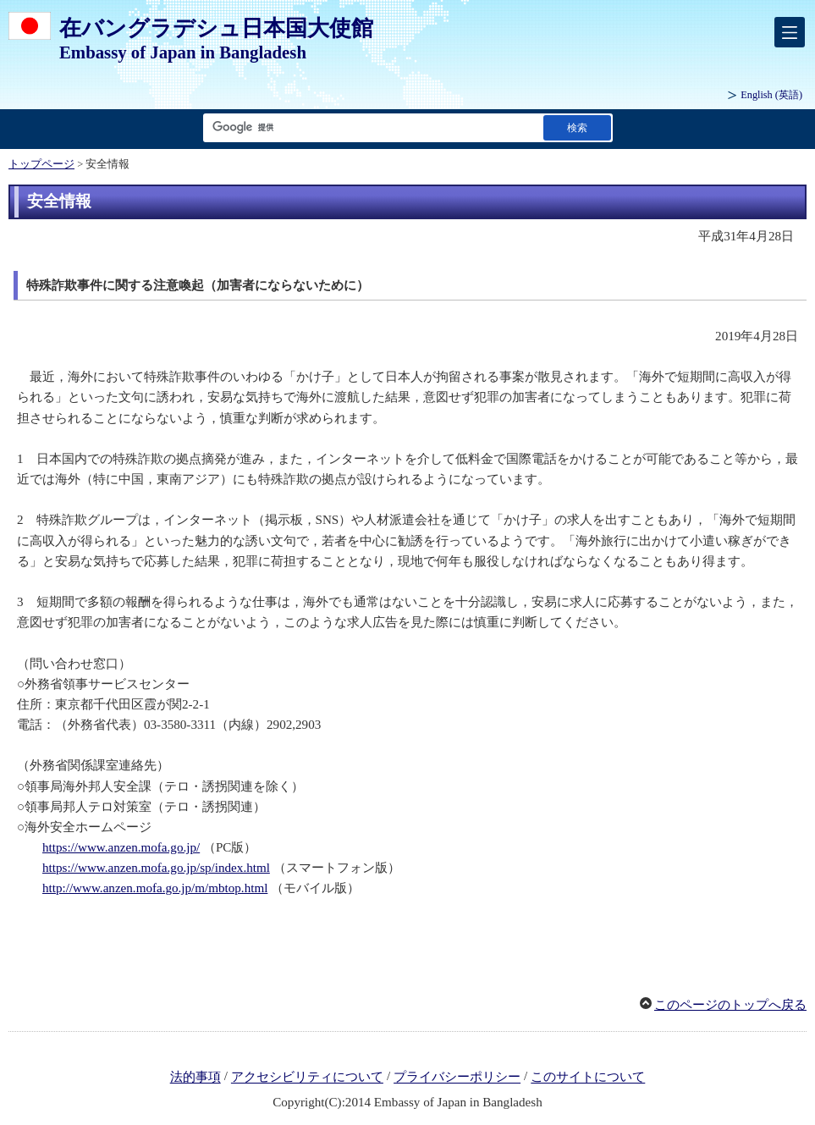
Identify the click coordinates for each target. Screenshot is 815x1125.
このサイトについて (588, 1077)
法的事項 (195, 1077)
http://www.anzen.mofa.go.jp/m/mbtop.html (154, 888)
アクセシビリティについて (307, 1077)
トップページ (41, 164)
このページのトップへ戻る (730, 1005)
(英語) (771, 95)
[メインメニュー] (789, 32)
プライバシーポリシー (457, 1077)
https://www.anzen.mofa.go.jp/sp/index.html (156, 867)
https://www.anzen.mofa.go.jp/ (121, 847)
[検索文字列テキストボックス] (370, 127)
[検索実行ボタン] (577, 127)
